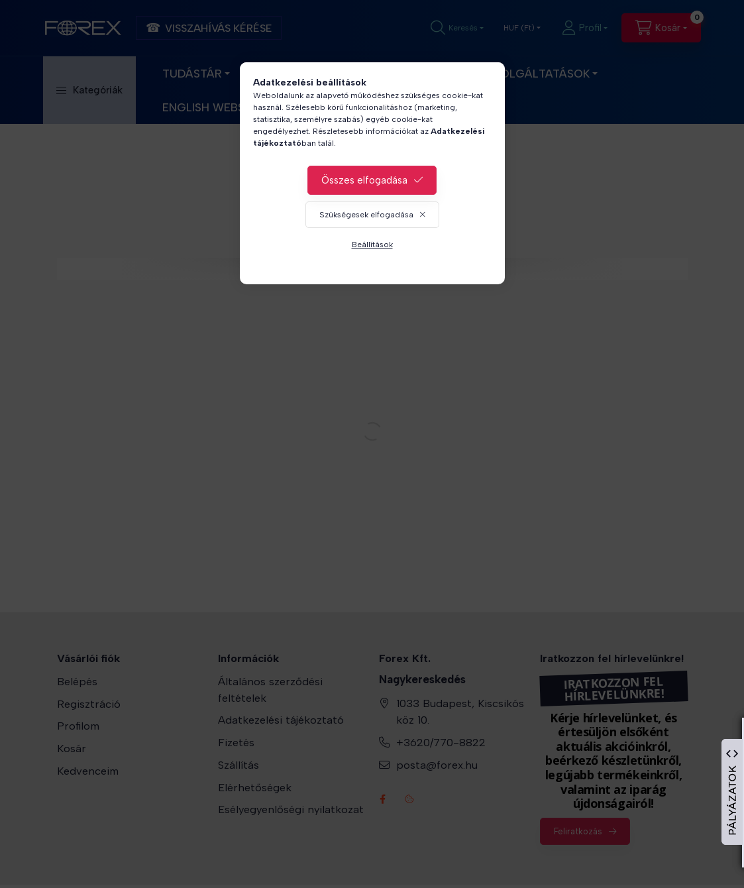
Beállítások (372, 244)
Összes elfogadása (364, 180)
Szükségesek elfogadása (366, 214)
